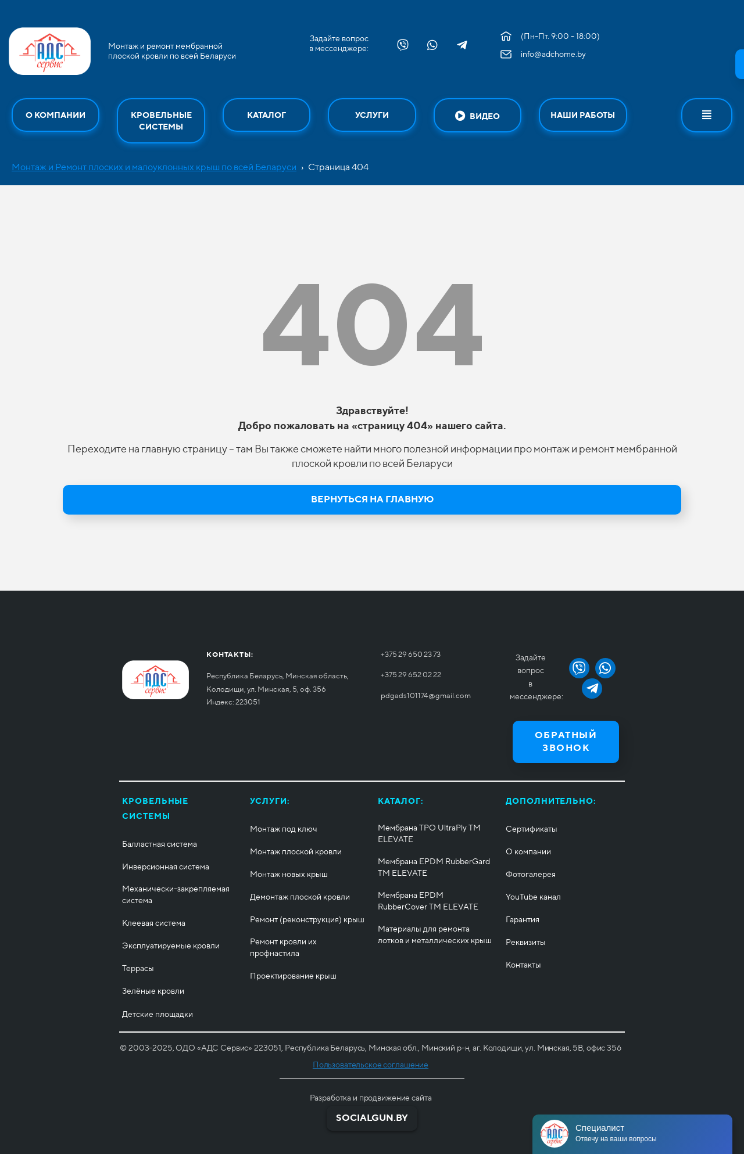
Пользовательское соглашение (370, 1064)
